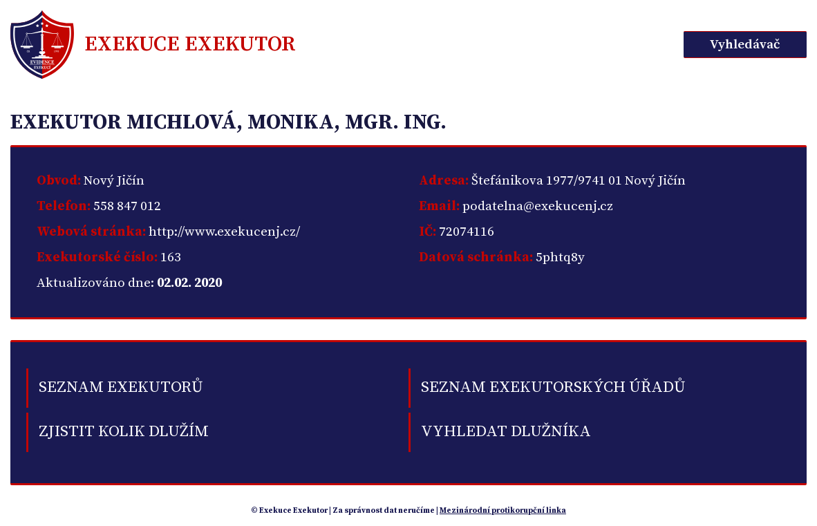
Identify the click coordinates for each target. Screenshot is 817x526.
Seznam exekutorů (121, 387)
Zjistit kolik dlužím (124, 432)
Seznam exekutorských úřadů (553, 387)
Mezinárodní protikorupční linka (503, 511)
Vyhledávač (745, 45)
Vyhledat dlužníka (506, 432)
